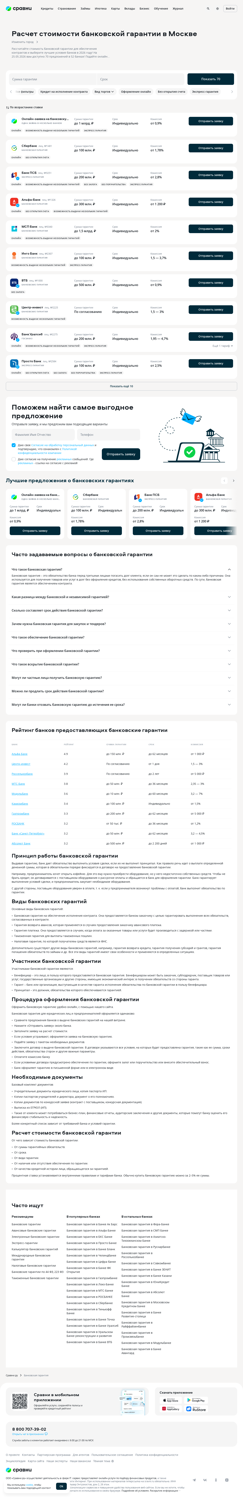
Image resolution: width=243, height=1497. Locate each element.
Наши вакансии (80, 1459)
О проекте (13, 1453)
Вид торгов (104, 91)
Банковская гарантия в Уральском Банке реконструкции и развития (90, 1332)
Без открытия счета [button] (37, 156)
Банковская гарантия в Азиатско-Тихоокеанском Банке (144, 1237)
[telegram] (194, 1479)
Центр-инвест (21, 762)
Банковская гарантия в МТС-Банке (90, 1289)
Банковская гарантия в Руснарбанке (146, 1245)
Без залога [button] (90, 183)
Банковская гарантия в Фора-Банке (145, 1223)
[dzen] (227, 1479)
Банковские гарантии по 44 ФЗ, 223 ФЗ (37, 1270)
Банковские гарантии (26, 1223)
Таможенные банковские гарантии (35, 1277)
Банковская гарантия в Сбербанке (90, 1301)
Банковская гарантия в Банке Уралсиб (92, 1324)
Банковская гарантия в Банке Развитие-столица (141, 1313)
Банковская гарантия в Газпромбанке (92, 1277)
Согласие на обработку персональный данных (62, 444)
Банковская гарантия (36, 1373)
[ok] (216, 1479)
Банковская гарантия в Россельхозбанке (137, 1253)
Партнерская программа (53, 1453)
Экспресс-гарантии (25, 1241)
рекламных (64, 458)
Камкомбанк (20, 802)
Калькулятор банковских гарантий (35, 1248)
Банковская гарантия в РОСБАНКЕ (90, 1295)
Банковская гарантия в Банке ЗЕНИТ (146, 1268)
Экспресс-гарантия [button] (95, 129)
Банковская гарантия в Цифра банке (91, 1260)
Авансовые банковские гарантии (34, 1229)
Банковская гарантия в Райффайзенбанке (137, 1323)
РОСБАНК (18, 822)
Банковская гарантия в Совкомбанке (146, 1262)
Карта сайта (36, 1459)
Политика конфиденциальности (156, 1453)
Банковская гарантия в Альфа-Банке (91, 1229)
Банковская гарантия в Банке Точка (91, 1318)
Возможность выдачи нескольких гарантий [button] (52, 129)
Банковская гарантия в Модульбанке (146, 1341)
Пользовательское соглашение (112, 1453)
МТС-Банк (18, 782)
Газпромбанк (20, 812)
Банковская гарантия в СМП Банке (145, 1229)
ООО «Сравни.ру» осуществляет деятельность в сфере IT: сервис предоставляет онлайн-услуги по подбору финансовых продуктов (81, 1476)
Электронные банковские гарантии (35, 1235)
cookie (29, 1484)
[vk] (205, 1479)
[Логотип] (19, 1468)
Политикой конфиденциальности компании (47, 449)
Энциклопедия (16, 1459)
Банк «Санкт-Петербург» (28, 832)
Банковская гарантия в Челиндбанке (91, 1254)
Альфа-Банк (19, 752)
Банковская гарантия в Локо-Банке (90, 1283)
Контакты (28, 1453)
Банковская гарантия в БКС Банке (89, 1235)
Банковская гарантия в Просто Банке (92, 1241)
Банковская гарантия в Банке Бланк (91, 1248)
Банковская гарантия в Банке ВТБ (89, 1341)
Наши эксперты (57, 1459)
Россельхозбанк (22, 772)
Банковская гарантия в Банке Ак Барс (92, 1223)
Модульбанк (20, 792)
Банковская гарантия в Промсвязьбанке (137, 1333)
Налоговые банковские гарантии (34, 1264)
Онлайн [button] (16, 129)
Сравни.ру (12, 1373)
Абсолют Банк (21, 842)
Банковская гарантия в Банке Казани (147, 1274)
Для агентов (81, 1453)
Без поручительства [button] (114, 183)
